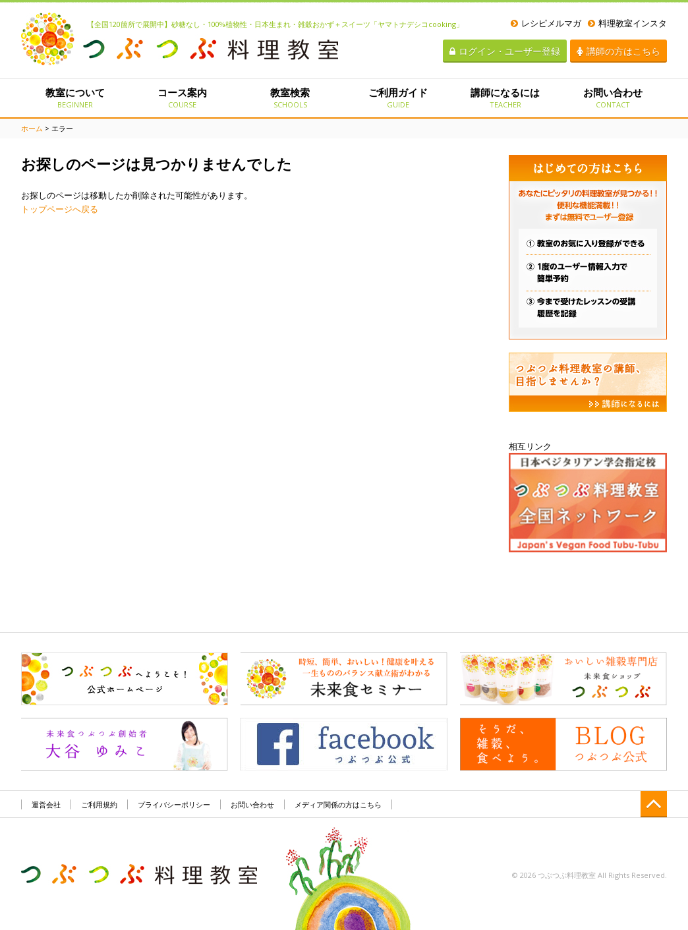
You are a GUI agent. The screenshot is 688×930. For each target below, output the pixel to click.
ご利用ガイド (397, 97)
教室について (75, 97)
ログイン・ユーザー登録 (504, 51)
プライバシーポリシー (174, 804)
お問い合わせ (613, 97)
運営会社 (46, 804)
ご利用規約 (99, 804)
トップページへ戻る (59, 209)
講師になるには (505, 97)
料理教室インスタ (627, 23)
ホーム (32, 128)
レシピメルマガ (546, 23)
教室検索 (290, 97)
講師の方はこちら (618, 51)
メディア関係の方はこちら (338, 804)
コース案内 (182, 97)
